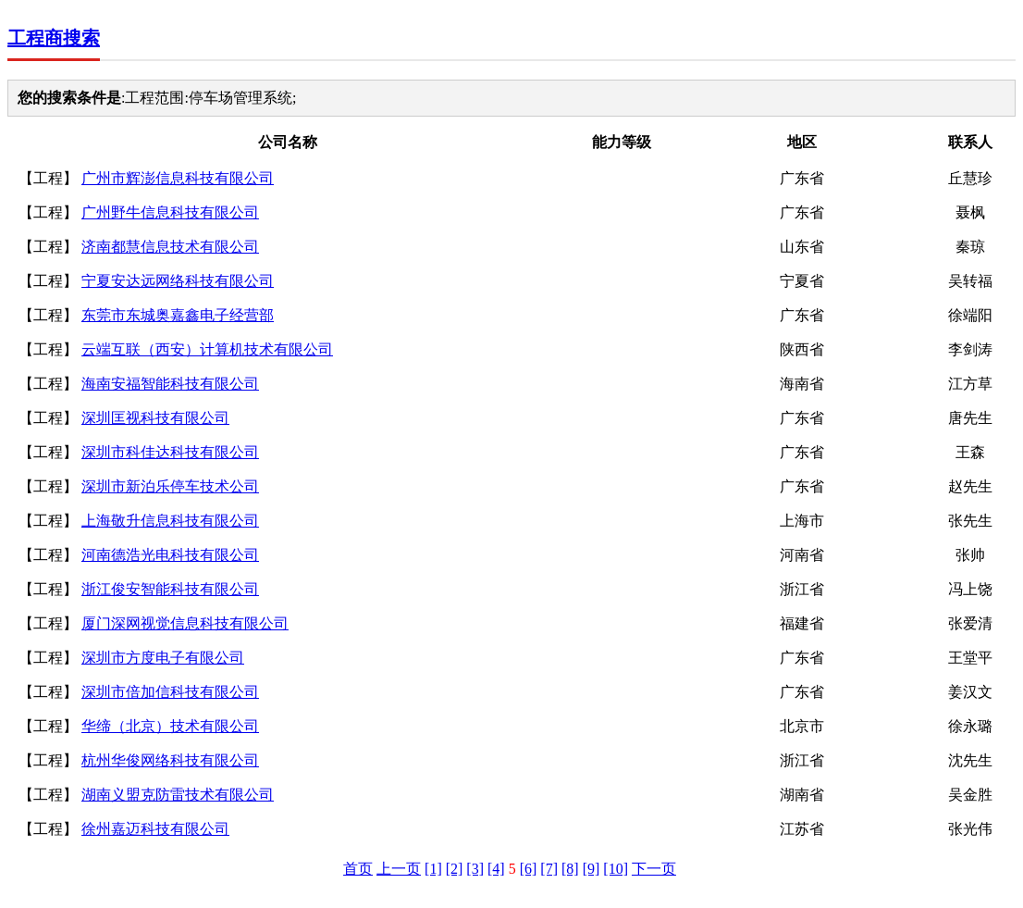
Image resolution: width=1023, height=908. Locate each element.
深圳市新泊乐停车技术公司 (170, 486)
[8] (570, 869)
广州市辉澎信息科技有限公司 (177, 178)
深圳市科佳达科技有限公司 (170, 452)
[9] (591, 869)
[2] (454, 869)
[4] (496, 869)
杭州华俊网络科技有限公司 (170, 760)
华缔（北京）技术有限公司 (170, 726)
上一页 (398, 869)
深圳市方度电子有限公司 (162, 657)
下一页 (654, 869)
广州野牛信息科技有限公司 (170, 212)
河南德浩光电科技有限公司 (170, 555)
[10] (615, 869)
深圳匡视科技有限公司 (155, 418)
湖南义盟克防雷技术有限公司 (177, 794)
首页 (358, 869)
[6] (528, 869)
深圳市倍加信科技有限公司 (170, 692)
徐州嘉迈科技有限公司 (155, 829)
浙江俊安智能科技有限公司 (170, 589)
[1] (433, 869)
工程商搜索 (53, 38)
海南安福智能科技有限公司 (170, 384)
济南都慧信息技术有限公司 (170, 247)
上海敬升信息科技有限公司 (170, 521)
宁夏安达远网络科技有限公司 (177, 281)
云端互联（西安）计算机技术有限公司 (207, 349)
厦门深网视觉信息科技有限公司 (185, 623)
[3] (475, 869)
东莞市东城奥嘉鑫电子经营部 (177, 315)
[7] (549, 869)
